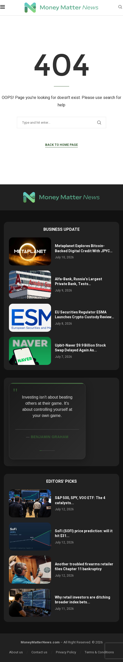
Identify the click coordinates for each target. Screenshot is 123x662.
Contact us (39, 652)
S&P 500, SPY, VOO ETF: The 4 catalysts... (80, 500)
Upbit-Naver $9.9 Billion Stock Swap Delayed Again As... (80, 348)
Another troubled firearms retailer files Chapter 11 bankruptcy (84, 567)
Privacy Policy (66, 652)
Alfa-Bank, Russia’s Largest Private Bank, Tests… (78, 281)
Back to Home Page (61, 145)
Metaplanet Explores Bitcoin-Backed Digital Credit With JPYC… (84, 248)
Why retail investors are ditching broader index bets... (82, 600)
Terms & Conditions (99, 652)
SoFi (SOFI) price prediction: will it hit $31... (84, 533)
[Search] (120, 7)
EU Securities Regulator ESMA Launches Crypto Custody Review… (84, 315)
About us (16, 652)
